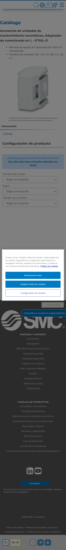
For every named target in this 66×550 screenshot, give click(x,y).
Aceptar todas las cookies (33, 284)
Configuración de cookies (33, 293)
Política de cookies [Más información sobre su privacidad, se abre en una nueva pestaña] (49, 266)
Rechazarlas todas (33, 275)
